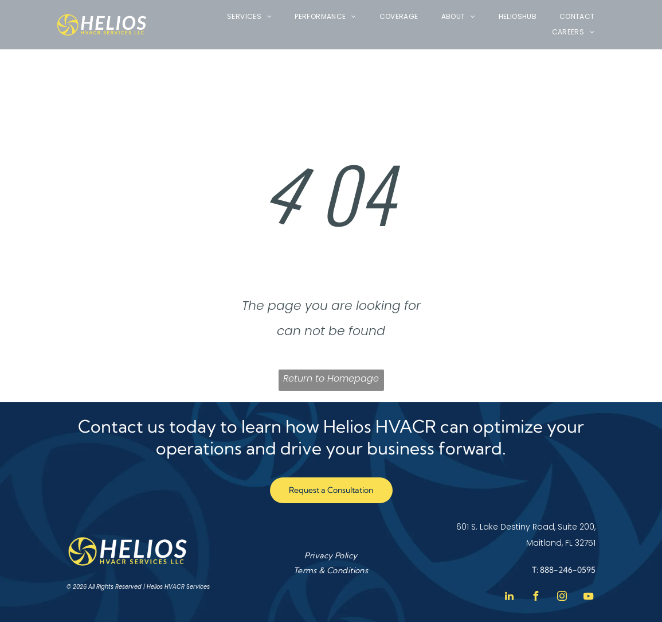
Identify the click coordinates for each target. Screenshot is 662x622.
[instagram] (561, 598)
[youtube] (588, 598)
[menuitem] (249, 17)
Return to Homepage (331, 378)
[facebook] (535, 598)
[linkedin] (509, 598)
